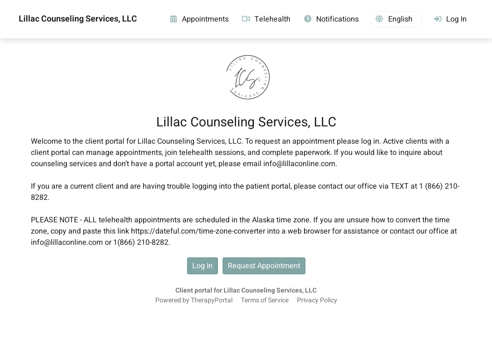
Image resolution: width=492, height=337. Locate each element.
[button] (396, 19)
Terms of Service (265, 300)
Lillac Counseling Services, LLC (78, 19)
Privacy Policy (317, 300)
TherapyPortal (211, 300)
